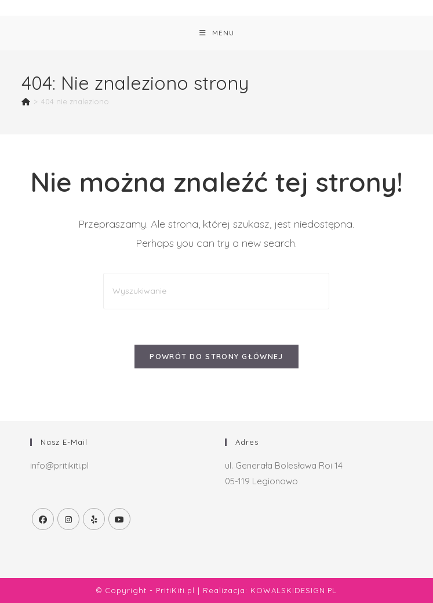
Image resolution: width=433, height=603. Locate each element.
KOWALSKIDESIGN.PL (293, 590)
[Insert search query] (216, 291)
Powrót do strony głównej (216, 356)
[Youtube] (119, 519)
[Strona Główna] (25, 101)
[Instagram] (68, 519)
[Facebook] (43, 519)
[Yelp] (94, 519)
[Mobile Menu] (217, 33)
